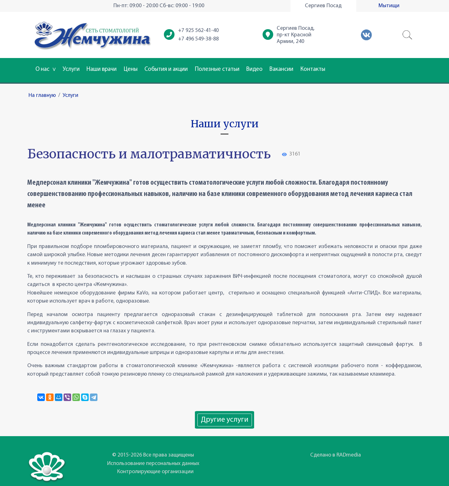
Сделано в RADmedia (335, 455)
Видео (254, 69)
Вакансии (281, 69)
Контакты (312, 69)
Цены (131, 69)
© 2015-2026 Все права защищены (153, 455)
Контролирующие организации (155, 471)
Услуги (71, 69)
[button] (407, 35)
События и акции (166, 69)
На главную (42, 95)
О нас (45, 69)
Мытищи (389, 5)
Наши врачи (101, 69)
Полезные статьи (217, 69)
